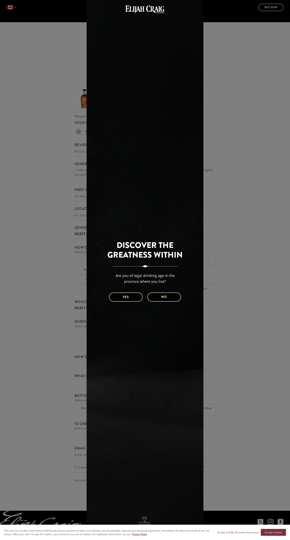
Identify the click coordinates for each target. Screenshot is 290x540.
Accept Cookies (273, 532)
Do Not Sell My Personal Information (238, 532)
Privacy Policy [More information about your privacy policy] (139, 534)
